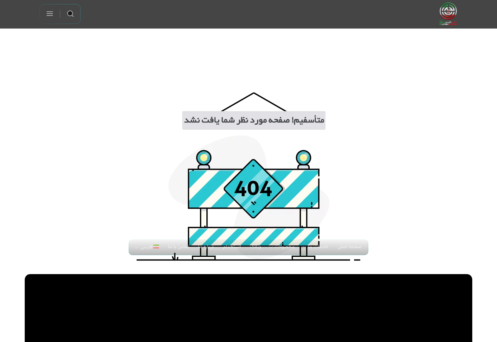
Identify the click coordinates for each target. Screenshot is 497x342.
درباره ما (206, 247)
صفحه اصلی (349, 247)
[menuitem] (147, 247)
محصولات (284, 247)
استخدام (232, 247)
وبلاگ (255, 247)
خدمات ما (318, 247)
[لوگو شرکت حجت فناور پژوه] (448, 13)
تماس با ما (178, 247)
